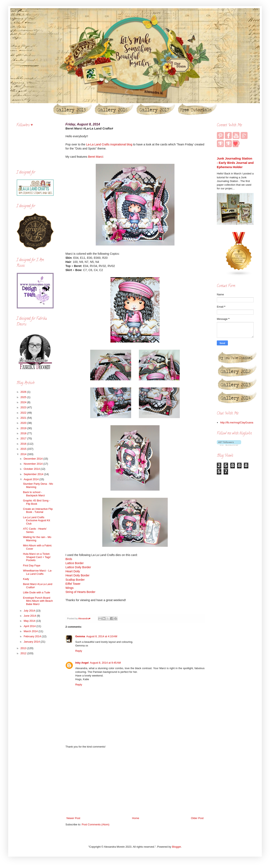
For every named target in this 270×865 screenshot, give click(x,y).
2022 (23, 412)
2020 (23, 422)
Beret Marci (95, 156)
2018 (23, 433)
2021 (23, 417)
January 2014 (32, 641)
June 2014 (30, 615)
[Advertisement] (135, 782)
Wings (69, 587)
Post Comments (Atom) (95, 824)
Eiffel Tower (72, 583)
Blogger (176, 846)
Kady (26, 578)
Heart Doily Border (77, 575)
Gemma (80, 636)
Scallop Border (75, 579)
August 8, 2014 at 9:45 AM (105, 662)
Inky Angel (82, 662)
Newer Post (73, 818)
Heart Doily (72, 571)
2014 (23, 454)
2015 (23, 448)
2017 (23, 438)
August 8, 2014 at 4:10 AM (101, 636)
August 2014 (31, 479)
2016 (23, 443)
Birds (68, 559)
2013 (23, 648)
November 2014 (33, 463)
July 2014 (30, 610)
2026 (23, 391)
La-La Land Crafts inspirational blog (109, 144)
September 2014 (34, 474)
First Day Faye (31, 565)
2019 (23, 428)
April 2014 (30, 626)
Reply (78, 650)
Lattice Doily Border (78, 567)
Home (135, 818)
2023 (23, 407)
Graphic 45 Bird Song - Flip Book (36, 502)
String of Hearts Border (80, 592)
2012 (23, 653)
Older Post (197, 818)
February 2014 (33, 636)
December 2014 (33, 458)
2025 (23, 397)
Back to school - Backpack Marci (34, 494)
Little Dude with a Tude (36, 592)
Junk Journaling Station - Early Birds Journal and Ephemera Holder (235, 163)
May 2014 (30, 620)
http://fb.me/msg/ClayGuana (236, 422)
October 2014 (32, 468)
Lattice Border (74, 563)
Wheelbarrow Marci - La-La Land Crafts (37, 572)
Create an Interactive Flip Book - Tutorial (38, 510)
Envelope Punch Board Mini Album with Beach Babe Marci (38, 601)
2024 (23, 402)
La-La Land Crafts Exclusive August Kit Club (36, 520)
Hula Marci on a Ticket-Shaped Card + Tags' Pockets (37, 557)
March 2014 (31, 631)
